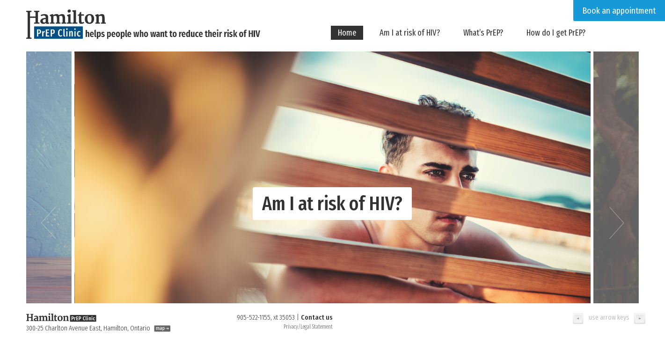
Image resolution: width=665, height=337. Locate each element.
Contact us (317, 317)
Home (347, 33)
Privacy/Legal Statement (308, 326)
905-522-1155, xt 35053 (266, 317)
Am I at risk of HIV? (410, 33)
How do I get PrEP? (555, 33)
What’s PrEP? (483, 33)
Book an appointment (619, 10)
